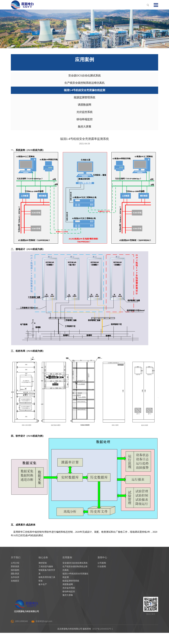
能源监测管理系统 (84, 98)
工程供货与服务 (46, 567)
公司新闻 (102, 564)
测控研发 (43, 564)
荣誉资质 (15, 567)
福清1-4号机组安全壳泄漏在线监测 (84, 90)
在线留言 (15, 582)
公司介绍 (15, 564)
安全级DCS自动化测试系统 (84, 75)
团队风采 (15, 575)
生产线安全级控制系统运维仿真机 (84, 83)
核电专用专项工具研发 (47, 580)
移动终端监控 (84, 120)
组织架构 (15, 571)
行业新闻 (102, 567)
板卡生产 (43, 585)
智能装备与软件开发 (47, 573)
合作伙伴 (15, 578)
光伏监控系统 (84, 112)
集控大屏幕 (84, 127)
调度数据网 (84, 105)
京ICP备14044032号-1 (102, 630)
